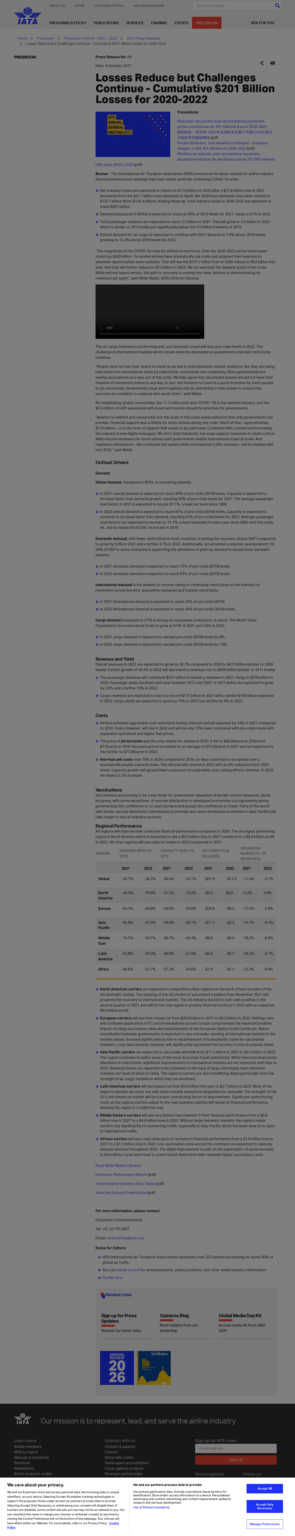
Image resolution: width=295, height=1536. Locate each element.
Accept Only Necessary (264, 1506)
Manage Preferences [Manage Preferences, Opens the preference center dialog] (265, 1524)
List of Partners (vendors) (151, 1507)
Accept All (265, 1488)
